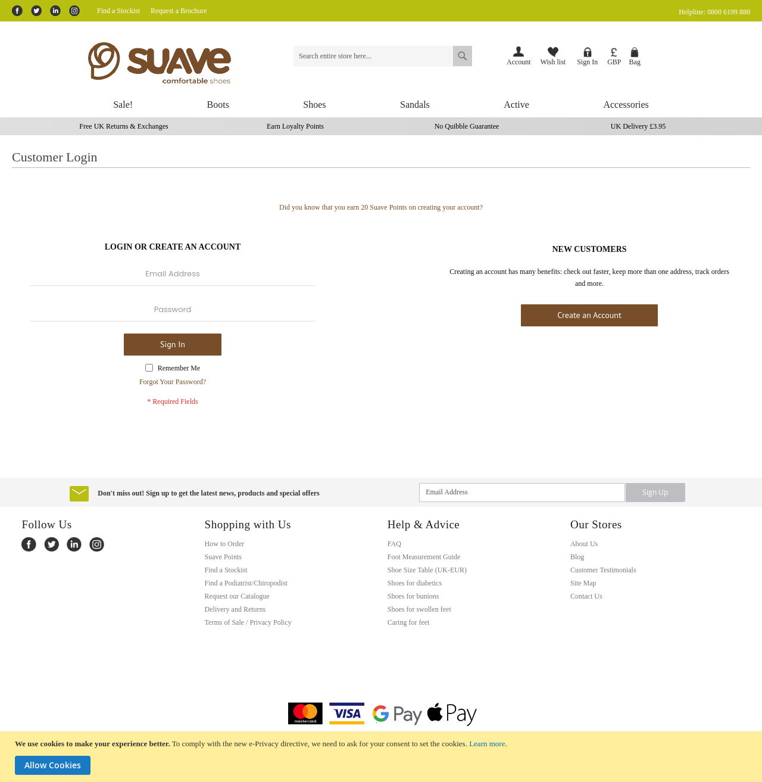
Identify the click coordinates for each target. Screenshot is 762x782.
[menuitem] (123, 105)
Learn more (487, 743)
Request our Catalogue (237, 596)
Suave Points (223, 557)
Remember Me (179, 368)
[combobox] (382, 56)
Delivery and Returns (235, 609)
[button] (614, 57)
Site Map (583, 583)
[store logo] (177, 62)
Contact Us (586, 596)
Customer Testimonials (603, 570)
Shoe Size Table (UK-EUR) (427, 570)
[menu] (381, 104)
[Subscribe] (655, 492)
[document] (382, 757)
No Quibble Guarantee (467, 126)
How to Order (225, 544)
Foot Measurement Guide (424, 557)
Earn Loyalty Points (295, 126)
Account (519, 62)
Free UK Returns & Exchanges (123, 126)
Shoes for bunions (413, 596)
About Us (584, 544)
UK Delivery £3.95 (638, 126)
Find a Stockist (118, 11)
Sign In (587, 56)
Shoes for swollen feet (419, 609)
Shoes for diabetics (415, 583)
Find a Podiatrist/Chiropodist (246, 583)
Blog (577, 557)
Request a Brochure (179, 11)
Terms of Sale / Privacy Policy (248, 622)
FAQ (394, 544)
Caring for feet (409, 622)
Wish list (553, 56)
